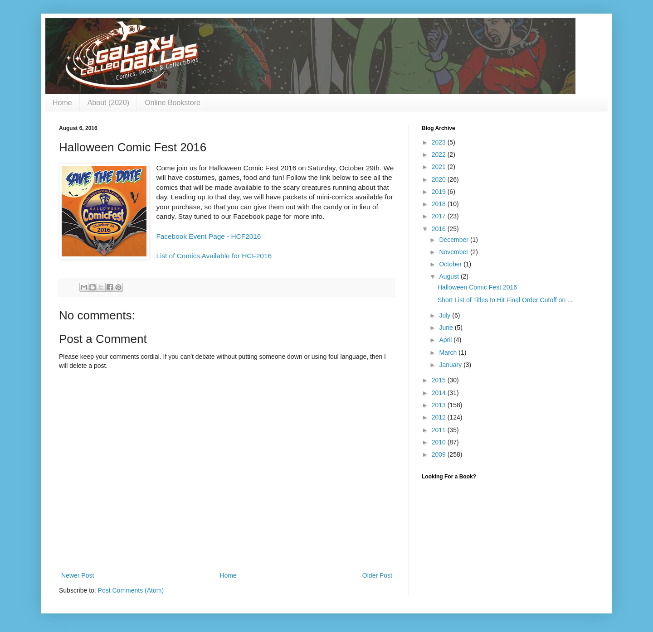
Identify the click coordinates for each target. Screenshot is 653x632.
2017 (440, 216)
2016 (440, 228)
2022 (440, 154)
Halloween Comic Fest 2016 (477, 287)
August (449, 276)
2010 (440, 442)
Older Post (377, 575)
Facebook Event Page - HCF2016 (208, 236)
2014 (440, 392)
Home (62, 102)
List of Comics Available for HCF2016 (214, 256)
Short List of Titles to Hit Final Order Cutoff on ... (505, 300)
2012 (440, 417)
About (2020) (109, 102)
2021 (440, 166)
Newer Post (77, 575)
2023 (440, 142)
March (448, 352)
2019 (440, 191)
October (451, 264)
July (445, 315)
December (454, 239)
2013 (440, 405)
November (454, 252)
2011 (440, 430)
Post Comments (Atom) (131, 590)
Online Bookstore (172, 102)
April (446, 339)
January (451, 364)
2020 (440, 179)
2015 (440, 380)
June (446, 327)
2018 (440, 203)
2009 (440, 454)
